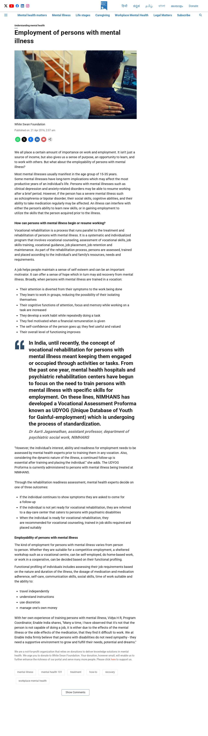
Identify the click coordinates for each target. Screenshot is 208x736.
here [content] (113, 659)
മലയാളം (177, 6)
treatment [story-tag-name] (75, 672)
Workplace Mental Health (131, 15)
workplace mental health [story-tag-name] (33, 680)
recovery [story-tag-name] (110, 672)
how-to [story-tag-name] (93, 672)
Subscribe (183, 15)
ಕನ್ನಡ (136, 6)
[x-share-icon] (24, 141)
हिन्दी (124, 6)
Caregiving (102, 15)
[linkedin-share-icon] (37, 141)
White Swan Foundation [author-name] (29, 124)
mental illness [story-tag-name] (25, 672)
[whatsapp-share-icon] (17, 141)
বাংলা (161, 6)
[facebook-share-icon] (30, 141)
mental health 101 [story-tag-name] (51, 672)
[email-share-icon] (43, 141)
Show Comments (75, 692)
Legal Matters (163, 15)
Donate (193, 6)
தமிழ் (149, 6)
